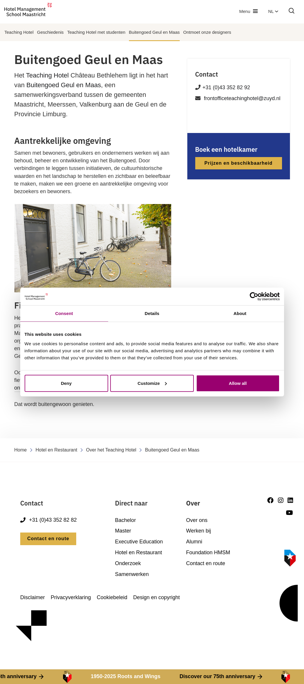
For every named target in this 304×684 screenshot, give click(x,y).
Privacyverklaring (71, 597)
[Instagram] (280, 500)
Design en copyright (156, 597)
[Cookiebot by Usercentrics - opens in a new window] (254, 296)
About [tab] (240, 313)
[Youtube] (289, 512)
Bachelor (125, 520)
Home (20, 449)
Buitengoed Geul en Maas (154, 32)
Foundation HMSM (208, 552)
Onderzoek (128, 563)
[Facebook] (270, 500)
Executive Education (139, 542)
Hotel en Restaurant (56, 449)
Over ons (197, 520)
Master (123, 531)
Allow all (238, 382)
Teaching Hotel (18, 32)
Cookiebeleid (112, 597)
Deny (66, 382)
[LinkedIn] (290, 500)
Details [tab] (152, 313)
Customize (152, 382)
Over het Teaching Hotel (111, 449)
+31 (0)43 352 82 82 (48, 520)
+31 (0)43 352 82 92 (226, 87)
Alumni (194, 542)
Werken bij (198, 531)
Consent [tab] (64, 313)
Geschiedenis (50, 32)
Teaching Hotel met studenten (96, 32)
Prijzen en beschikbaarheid (238, 163)
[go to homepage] (28, 11)
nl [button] (273, 11)
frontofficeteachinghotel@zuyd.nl (242, 98)
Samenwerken (132, 574)
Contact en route (48, 538)
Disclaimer (32, 597)
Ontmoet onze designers (207, 32)
